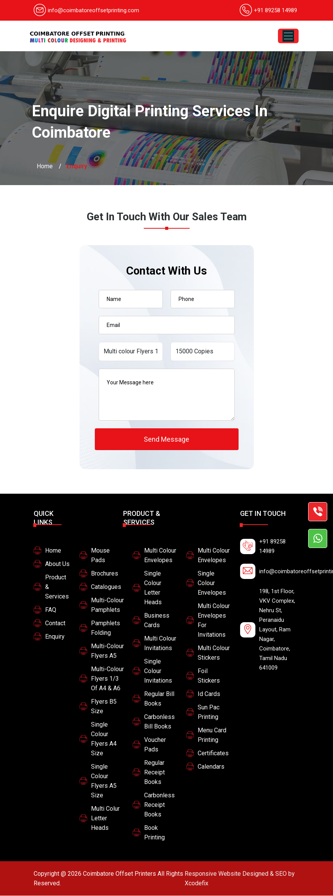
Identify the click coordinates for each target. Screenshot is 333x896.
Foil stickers (209, 676)
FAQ (50, 610)
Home (45, 166)
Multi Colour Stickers (214, 653)
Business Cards (156, 620)
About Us (57, 564)
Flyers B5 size (104, 706)
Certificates (213, 753)
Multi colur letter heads (105, 818)
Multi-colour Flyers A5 (107, 651)
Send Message (166, 439)
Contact (55, 623)
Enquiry (55, 637)
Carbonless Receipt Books (159, 805)
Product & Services (57, 587)
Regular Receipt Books (154, 772)
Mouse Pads (100, 555)
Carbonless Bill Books (159, 722)
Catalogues (106, 587)
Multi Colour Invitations (160, 643)
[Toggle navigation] (288, 36)
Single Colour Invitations (158, 671)
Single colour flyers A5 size (104, 781)
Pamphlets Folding (105, 628)
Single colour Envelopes (212, 583)
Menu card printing (212, 735)
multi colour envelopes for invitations (214, 621)
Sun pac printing (208, 712)
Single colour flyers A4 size (104, 739)
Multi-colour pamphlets (107, 605)
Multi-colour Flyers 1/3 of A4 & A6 (107, 679)
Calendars (211, 767)
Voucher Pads (155, 745)
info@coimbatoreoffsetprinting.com (86, 10)
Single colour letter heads (153, 588)
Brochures (104, 573)
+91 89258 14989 (275, 10)
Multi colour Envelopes (160, 555)
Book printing (154, 832)
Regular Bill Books (159, 699)
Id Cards (209, 694)
